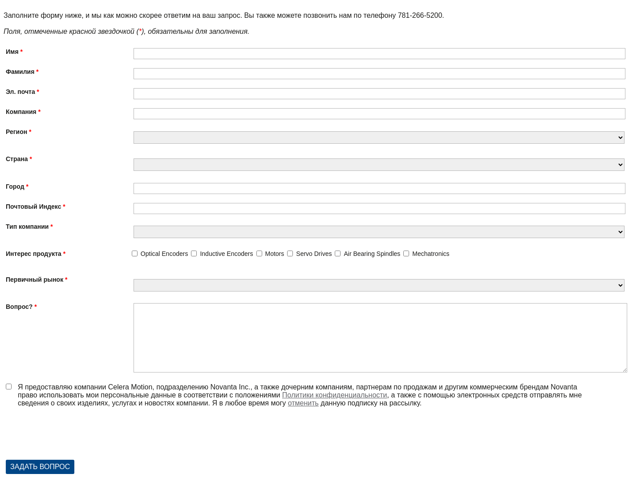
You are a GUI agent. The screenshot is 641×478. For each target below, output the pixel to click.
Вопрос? (19, 306)
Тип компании (27, 226)
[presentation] (73, 438)
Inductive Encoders (226, 253)
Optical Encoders (164, 253)
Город (15, 186)
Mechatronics (430, 253)
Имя (12, 51)
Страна (17, 158)
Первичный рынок (34, 279)
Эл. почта (20, 91)
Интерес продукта (33, 253)
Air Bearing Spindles (372, 253)
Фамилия (20, 71)
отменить (303, 403)
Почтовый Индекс (33, 206)
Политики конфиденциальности (334, 395)
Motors (274, 253)
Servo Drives (314, 253)
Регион (16, 131)
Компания (21, 111)
